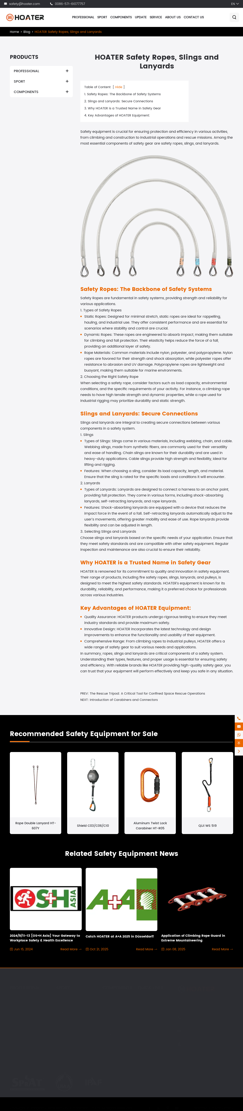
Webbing (110, 1042)
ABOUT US (173, 17)
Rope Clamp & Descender (67, 1045)
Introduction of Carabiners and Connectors (124, 699)
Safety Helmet (21, 1047)
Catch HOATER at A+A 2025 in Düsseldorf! (120, 936)
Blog (26, 31)
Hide (118, 87)
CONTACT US (194, 17)
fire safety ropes (153, 577)
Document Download (154, 1019)
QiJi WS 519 (207, 825)
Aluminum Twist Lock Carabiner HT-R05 (150, 826)
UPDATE (141, 17)
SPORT (102, 17)
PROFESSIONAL (83, 17)
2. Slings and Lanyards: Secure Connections (118, 101)
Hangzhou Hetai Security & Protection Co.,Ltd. (65, 1108)
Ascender (110, 997)
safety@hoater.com (24, 3)
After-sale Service (152, 1012)
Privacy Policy (222, 1108)
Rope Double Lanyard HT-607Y (35, 826)
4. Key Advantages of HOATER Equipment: (117, 115)
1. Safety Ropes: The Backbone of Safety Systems (122, 94)
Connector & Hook (24, 1019)
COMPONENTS (121, 17)
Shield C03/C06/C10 (93, 825)
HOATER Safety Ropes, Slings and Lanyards (68, 31)
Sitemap (200, 1108)
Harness (16, 997)
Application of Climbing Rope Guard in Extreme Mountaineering (193, 938)
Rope (14, 1012)
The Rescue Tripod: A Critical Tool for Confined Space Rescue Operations (147, 693)
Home (14, 31)
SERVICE (156, 17)
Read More (71, 949)
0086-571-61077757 (70, 3)
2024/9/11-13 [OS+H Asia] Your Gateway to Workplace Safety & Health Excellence (45, 938)
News (142, 997)
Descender (111, 1019)
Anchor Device (21, 1054)
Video (142, 1004)
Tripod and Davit (23, 1039)
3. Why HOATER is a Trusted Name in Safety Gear (122, 108)
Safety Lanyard (21, 1004)
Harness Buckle (114, 1004)
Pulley (60, 1054)
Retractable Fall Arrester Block (29, 1030)
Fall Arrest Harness (70, 997)
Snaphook (110, 1034)
